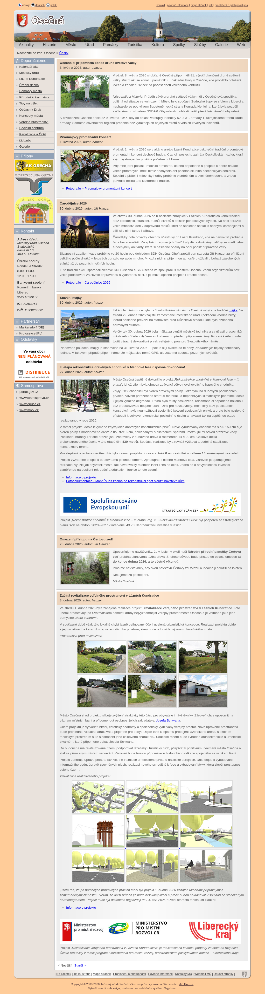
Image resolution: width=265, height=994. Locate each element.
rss (246, 5)
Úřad (89, 44)
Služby (200, 44)
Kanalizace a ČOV (32, 134)
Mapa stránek (102, 974)
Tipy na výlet (28, 103)
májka (233, 310)
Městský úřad (29, 73)
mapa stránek (199, 5)
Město (70, 44)
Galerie (221, 44)
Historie (49, 44)
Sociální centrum (31, 128)
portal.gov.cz (29, 392)
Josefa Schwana (168, 720)
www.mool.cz (29, 410)
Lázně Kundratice (32, 79)
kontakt (160, 5)
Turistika (134, 44)
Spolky (179, 44)
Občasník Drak (30, 109)
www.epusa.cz (30, 404)
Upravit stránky (223, 974)
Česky (64, 53)
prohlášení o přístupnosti (229, 5)
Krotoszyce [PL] (30, 333)
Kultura (158, 44)
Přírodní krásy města (34, 97)
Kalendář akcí (29, 66)
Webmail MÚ (203, 974)
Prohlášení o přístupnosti (129, 974)
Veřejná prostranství (34, 122)
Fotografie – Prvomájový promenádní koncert (99, 188)
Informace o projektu (81, 477)
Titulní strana (82, 974)
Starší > (80, 965)
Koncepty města (31, 115)
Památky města (30, 91)
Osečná (27, 20)
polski (53, 5)
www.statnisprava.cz (34, 398)
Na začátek (63, 974)
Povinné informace (160, 974)
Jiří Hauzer (186, 984)
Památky (110, 44)
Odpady (25, 140)
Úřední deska (29, 85)
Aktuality (26, 44)
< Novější (65, 965)
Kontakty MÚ (183, 974)
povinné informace (177, 5)
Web (241, 44)
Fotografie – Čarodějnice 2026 (88, 282)
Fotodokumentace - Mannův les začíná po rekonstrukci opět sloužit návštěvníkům (125, 481)
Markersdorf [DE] (31, 327)
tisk (211, 5)
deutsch (40, 5)
